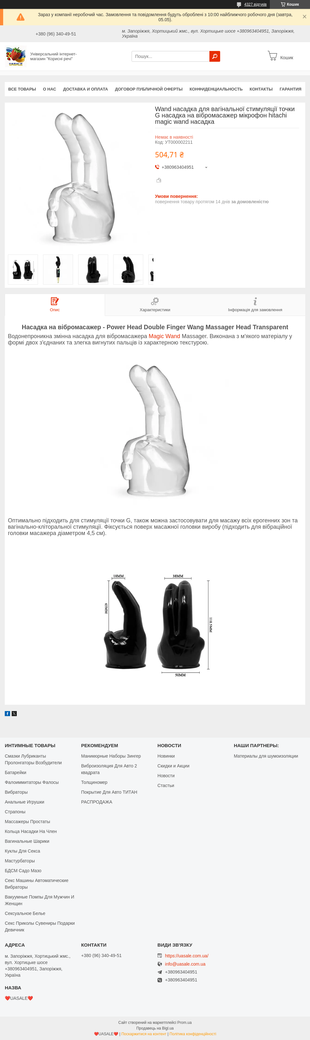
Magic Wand (164, 336)
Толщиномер (94, 782)
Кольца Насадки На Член (31, 831)
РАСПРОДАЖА (96, 801)
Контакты (261, 89)
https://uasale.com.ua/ (186, 955)
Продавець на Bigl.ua (155, 1028)
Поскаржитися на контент (143, 1034)
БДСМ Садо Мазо (23, 870)
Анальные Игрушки (24, 801)
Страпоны (15, 811)
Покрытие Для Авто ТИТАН (109, 792)
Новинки (166, 756)
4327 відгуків (255, 4)
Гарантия (290, 89)
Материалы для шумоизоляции (266, 756)
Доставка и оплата (85, 89)
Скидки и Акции (173, 765)
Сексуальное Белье (25, 913)
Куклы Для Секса (22, 851)
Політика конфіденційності (193, 1034)
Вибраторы (16, 792)
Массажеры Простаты (27, 821)
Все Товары (22, 89)
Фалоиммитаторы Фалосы (32, 782)
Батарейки (15, 772)
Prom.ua (184, 1022)
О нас (49, 89)
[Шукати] (214, 56)
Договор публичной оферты (149, 89)
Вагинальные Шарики (27, 841)
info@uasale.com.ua (185, 964)
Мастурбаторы (20, 860)
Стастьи (166, 785)
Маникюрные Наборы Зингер (111, 756)
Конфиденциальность (216, 89)
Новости (166, 775)
